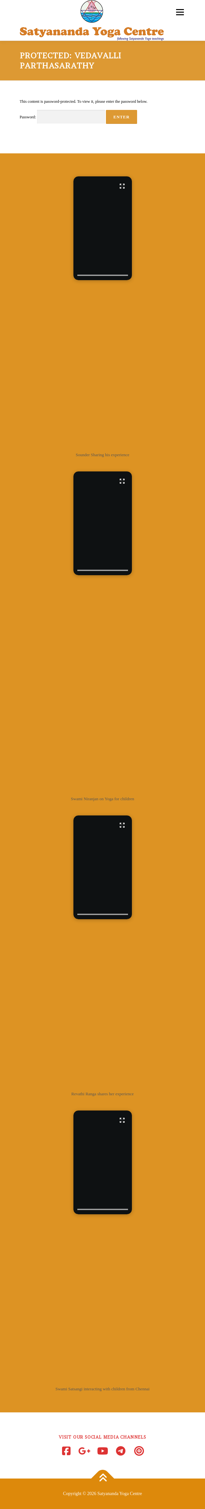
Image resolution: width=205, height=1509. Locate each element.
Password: (62, 117)
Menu (179, 12)
